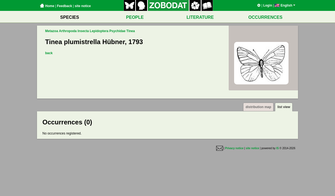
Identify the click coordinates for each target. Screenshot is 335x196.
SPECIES (69, 17)
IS (277, 148)
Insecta (83, 31)
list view (283, 107)
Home (47, 6)
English (285, 5)
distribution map (258, 107)
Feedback (64, 6)
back (48, 53)
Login (267, 5)
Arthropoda (68, 31)
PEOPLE (135, 17)
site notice (83, 6)
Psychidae (117, 31)
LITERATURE (200, 17)
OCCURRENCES (265, 17)
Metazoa (51, 31)
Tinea (130, 31)
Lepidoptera (99, 31)
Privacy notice (234, 148)
